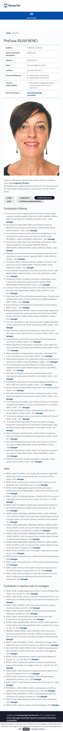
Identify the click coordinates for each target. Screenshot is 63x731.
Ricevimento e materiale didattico (30, 201)
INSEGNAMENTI (24, 198)
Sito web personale (34, 92)
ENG (20, 729)
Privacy (9, 718)
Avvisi (9, 201)
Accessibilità (25, 718)
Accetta (26, 729)
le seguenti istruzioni (21, 183)
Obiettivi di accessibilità (38, 718)
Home (8, 33)
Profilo (9, 198)
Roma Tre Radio (31, 18)
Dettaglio (9, 222)
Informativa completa (38, 729)
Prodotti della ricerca (44, 198)
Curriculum (31, 95)
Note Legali (16, 718)
